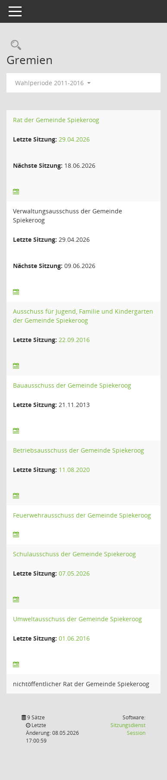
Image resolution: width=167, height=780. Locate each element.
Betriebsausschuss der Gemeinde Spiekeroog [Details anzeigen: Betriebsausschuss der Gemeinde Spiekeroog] (78, 450)
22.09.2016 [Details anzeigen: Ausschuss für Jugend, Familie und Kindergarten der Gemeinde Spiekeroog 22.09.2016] (74, 340)
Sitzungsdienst (127, 729)
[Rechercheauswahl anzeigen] (13, 45)
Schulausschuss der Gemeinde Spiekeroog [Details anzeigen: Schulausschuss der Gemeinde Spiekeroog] (74, 554)
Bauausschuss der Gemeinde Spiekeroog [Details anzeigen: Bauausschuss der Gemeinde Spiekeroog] (72, 385)
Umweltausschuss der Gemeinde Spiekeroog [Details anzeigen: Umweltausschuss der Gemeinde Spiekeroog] (77, 619)
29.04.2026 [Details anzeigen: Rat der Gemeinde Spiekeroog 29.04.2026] (74, 139)
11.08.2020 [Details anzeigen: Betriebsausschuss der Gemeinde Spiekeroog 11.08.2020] (74, 470)
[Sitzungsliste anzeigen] (16, 192)
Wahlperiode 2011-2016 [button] (53, 83)
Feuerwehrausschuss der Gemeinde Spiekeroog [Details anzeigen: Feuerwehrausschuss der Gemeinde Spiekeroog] (82, 515)
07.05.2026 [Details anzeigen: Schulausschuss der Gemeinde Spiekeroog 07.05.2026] (74, 573)
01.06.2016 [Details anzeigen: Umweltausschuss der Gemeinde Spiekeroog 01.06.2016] (74, 638)
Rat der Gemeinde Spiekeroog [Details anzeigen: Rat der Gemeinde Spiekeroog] (56, 120)
